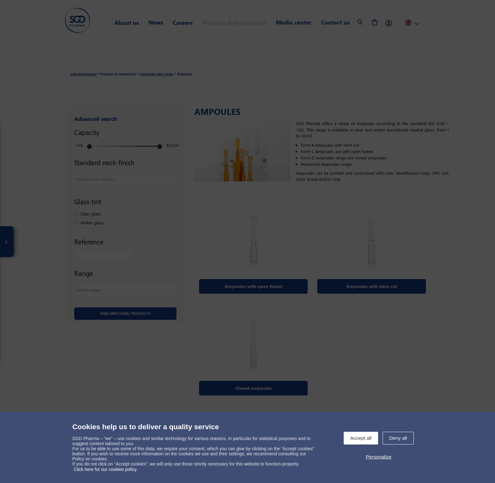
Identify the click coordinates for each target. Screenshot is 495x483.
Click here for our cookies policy (105, 469)
